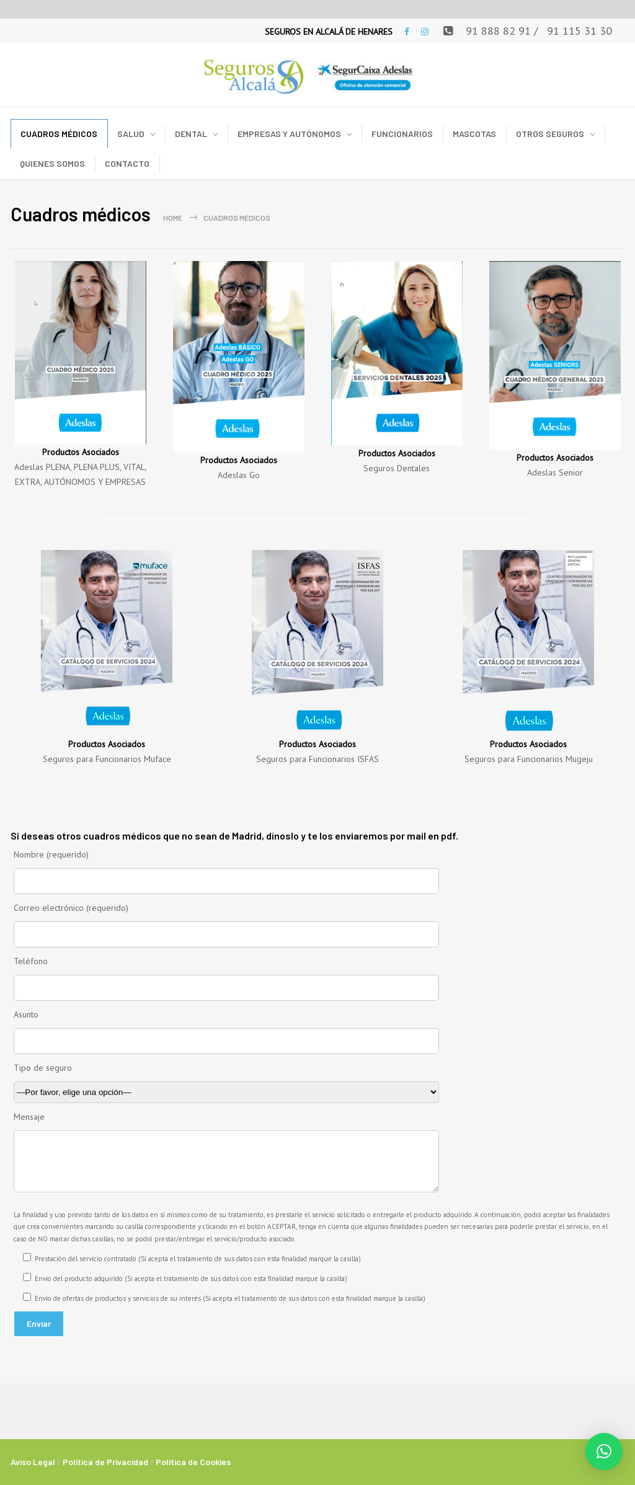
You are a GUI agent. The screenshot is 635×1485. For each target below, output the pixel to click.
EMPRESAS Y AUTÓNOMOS (289, 133)
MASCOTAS (474, 133)
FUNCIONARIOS (402, 133)
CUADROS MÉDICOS (58, 133)
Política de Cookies (193, 1461)
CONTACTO (127, 163)
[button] (604, 1451)
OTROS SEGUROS (550, 133)
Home (172, 217)
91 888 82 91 (498, 30)
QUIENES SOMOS (52, 163)
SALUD (130, 133)
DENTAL (191, 133)
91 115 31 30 (579, 30)
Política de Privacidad (105, 1461)
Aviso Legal (33, 1461)
